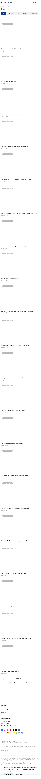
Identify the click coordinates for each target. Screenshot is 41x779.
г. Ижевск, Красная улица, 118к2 (9, 725)
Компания (4, 705)
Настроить (19, 774)
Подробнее (12, 771)
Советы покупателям (22, 13)
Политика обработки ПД (17, 746)
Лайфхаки (10, 13)
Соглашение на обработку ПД (32, 746)
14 (26, 682)
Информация (5, 709)
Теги (38, 18)
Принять (8, 774)
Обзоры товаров (35, 13)
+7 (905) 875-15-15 (5, 721)
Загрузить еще (20, 678)
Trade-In (3, 712)
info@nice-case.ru (5, 723)
